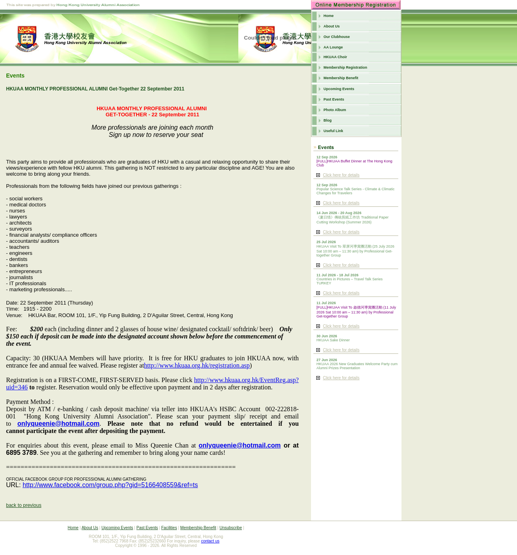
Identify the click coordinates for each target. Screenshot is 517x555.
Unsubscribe (230, 528)
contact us (210, 541)
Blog (328, 120)
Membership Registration (345, 67)
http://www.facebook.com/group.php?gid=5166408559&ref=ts (110, 484)
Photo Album (335, 110)
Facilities (169, 528)
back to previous (23, 505)
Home (329, 16)
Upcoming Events (339, 89)
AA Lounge (333, 47)
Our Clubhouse (337, 37)
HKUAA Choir (335, 57)
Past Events (334, 99)
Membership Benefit (341, 78)
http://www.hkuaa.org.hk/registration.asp (197, 365)
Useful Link (333, 131)
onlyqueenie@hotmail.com (58, 423)
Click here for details (341, 175)
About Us (332, 26)
